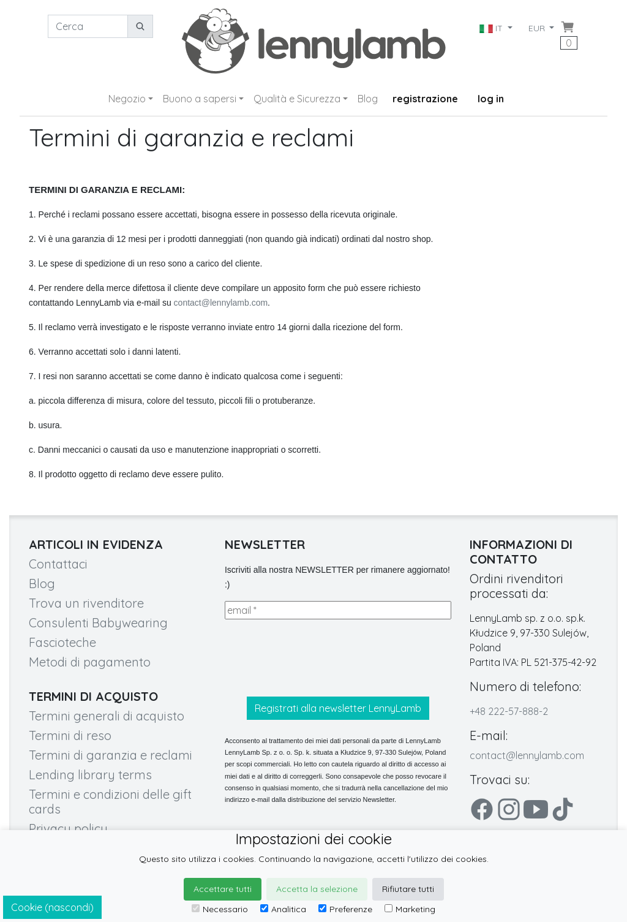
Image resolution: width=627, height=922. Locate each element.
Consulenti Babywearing (98, 622)
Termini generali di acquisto (106, 716)
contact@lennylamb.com (221, 303)
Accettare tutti (222, 888)
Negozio (127, 99)
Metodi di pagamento (90, 662)
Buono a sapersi (199, 99)
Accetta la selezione (317, 888)
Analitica (283, 909)
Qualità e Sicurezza (296, 99)
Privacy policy (68, 828)
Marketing (410, 909)
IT (491, 28)
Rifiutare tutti (408, 888)
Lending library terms (90, 774)
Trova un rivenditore (86, 603)
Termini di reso (70, 735)
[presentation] (318, 658)
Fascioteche (62, 642)
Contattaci (58, 564)
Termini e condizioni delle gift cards (110, 802)
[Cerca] (88, 26)
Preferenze (345, 909)
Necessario (220, 909)
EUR (537, 28)
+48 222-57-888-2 (509, 711)
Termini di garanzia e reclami (110, 755)
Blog (368, 99)
